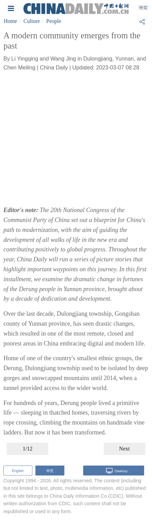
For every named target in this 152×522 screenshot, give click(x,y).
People (53, 21)
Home (10, 21)
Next (124, 449)
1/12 (27, 449)
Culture (32, 21)
